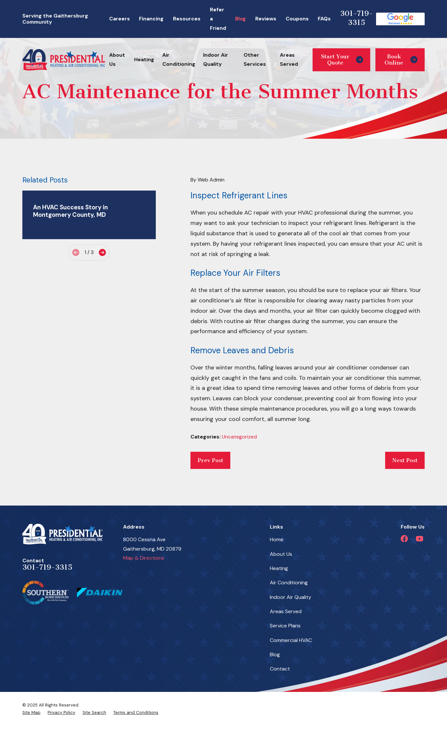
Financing (151, 18)
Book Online (401, 59)
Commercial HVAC (291, 640)
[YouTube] (419, 538)
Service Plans (285, 625)
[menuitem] (31, 713)
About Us (281, 554)
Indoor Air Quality (290, 597)
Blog (240, 18)
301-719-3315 (356, 18)
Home (276, 539)
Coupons (297, 18)
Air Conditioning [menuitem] (178, 59)
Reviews (265, 18)
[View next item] (102, 252)
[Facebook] (404, 538)
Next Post (405, 460)
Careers (119, 18)
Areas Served (286, 611)
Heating (279, 568)
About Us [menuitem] (117, 59)
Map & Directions (143, 557)
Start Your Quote (342, 59)
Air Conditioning (289, 582)
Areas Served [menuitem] (289, 59)
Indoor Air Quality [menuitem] (215, 59)
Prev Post (210, 460)
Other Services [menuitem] (255, 59)
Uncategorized (239, 436)
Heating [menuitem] (144, 59)
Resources (187, 18)
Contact (280, 668)
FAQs (324, 18)
